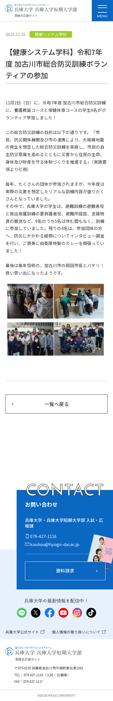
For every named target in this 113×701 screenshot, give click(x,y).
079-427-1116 (43, 536)
